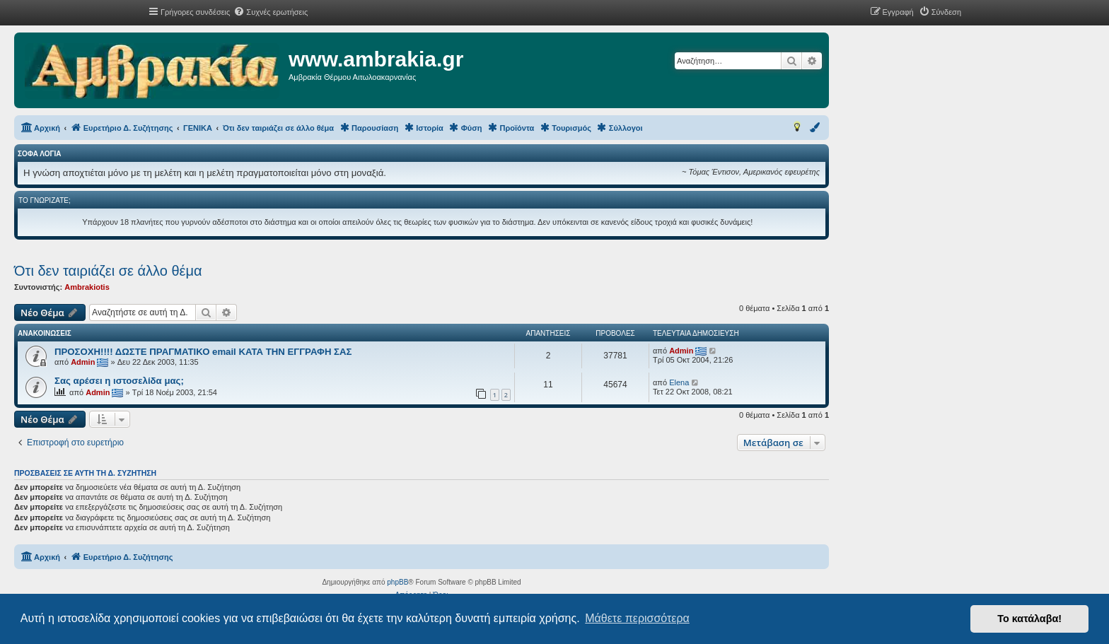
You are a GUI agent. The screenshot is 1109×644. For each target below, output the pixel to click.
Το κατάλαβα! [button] (1029, 618)
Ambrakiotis (87, 287)
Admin (83, 362)
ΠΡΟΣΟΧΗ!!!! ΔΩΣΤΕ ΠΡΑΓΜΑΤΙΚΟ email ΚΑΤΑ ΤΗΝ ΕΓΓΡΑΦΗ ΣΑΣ (203, 351)
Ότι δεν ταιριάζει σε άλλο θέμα (108, 271)
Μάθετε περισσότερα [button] (637, 618)
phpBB (397, 582)
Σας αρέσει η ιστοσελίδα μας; (119, 380)
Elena (679, 382)
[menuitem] (270, 12)
